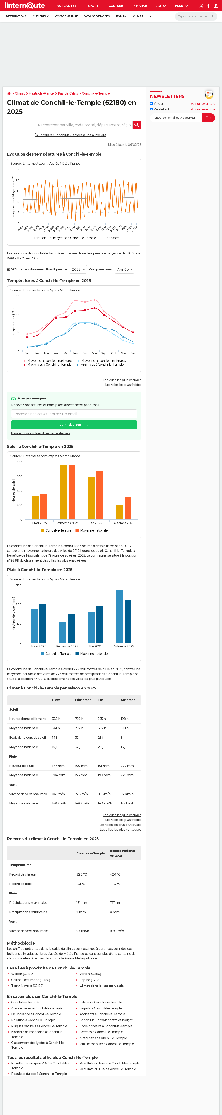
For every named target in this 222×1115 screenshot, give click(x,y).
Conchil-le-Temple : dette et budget (106, 1020)
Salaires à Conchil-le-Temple (101, 1002)
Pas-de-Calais (68, 93)
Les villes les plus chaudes (122, 380)
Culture (116, 6)
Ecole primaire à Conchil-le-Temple (106, 1026)
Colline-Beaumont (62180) (30, 980)
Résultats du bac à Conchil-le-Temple (39, 1074)
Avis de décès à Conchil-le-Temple (36, 1008)
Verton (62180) (90, 974)
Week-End (159, 109)
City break (40, 16)
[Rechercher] (196, 16)
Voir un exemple (203, 104)
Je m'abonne (70, 425)
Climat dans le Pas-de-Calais (101, 986)
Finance (140, 6)
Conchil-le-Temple (96, 93)
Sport (93, 6)
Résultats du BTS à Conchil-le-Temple (108, 1069)
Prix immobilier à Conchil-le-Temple (107, 1044)
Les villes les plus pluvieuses (120, 825)
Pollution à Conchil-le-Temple (33, 1020)
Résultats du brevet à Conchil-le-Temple (110, 1063)
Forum (121, 16)
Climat (138, 16)
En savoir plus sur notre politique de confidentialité (40, 433)
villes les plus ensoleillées (68, 560)
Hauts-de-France (41, 93)
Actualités (66, 6)
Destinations (16, 16)
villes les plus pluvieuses (94, 679)
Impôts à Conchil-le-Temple (101, 1008)
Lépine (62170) (90, 980)
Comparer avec (101, 269)
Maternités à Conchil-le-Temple (103, 1038)
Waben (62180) (22, 974)
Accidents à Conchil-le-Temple (102, 1014)
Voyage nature (66, 16)
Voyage (157, 104)
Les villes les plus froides (123, 385)
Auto (161, 6)
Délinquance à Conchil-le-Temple (36, 1014)
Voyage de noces (97, 16)
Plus (181, 6)
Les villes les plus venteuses (121, 830)
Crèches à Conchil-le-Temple (101, 1032)
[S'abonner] (182, 117)
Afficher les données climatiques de (37, 269)
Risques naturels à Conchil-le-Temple (39, 1026)
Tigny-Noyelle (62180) (27, 986)
